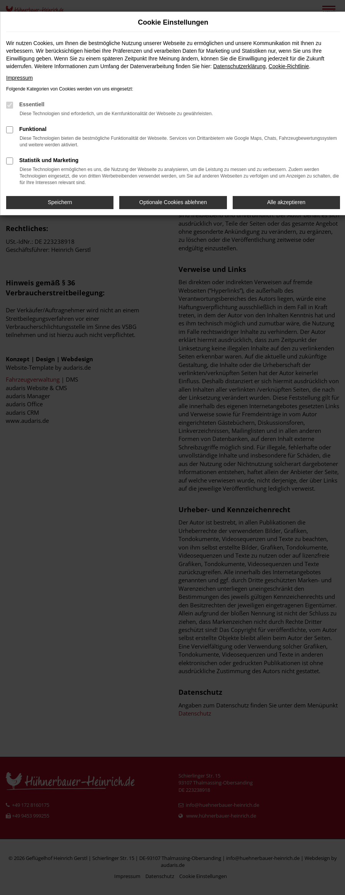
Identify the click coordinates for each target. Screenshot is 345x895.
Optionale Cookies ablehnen (173, 202)
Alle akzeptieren (286, 202)
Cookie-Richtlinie (288, 66)
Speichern (60, 202)
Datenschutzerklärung (239, 66)
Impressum (19, 78)
